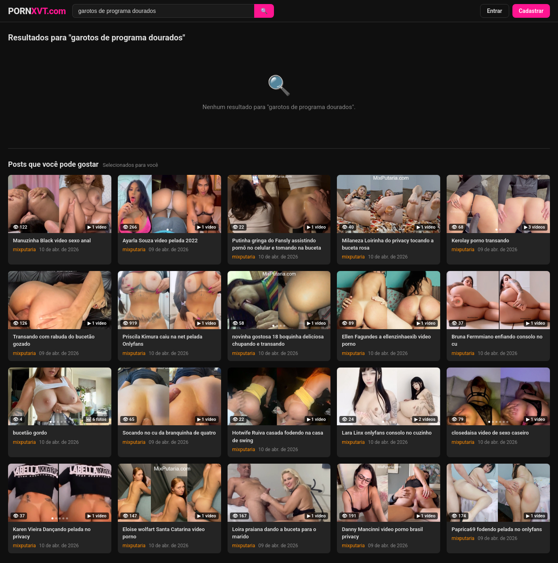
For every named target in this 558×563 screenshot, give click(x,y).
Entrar (494, 11)
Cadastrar (531, 11)
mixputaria (24, 249)
